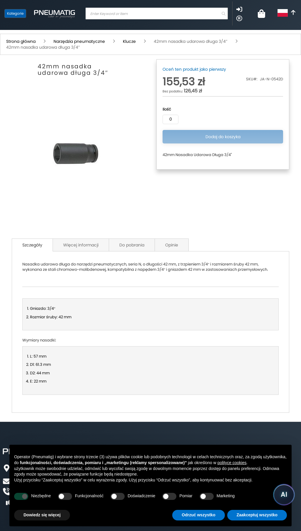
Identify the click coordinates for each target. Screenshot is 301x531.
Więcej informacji (80, 245)
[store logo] (54, 13)
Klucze (129, 41)
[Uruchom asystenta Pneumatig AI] (284, 495)
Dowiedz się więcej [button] (42, 515)
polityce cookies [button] (232, 462)
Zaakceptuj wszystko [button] (257, 515)
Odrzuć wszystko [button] (198, 515)
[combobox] (157, 13)
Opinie (171, 245)
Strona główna (21, 41)
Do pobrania (131, 245)
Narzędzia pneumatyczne (79, 41)
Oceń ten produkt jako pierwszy (194, 69)
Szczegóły (32, 245)
